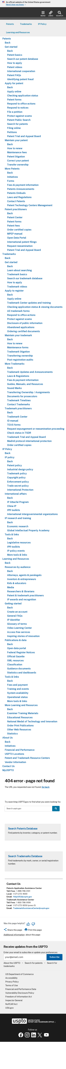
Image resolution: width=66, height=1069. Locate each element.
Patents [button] (10, 24)
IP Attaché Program (18, 502)
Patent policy (14, 465)
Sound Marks (14, 388)
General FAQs (14, 615)
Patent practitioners (16, 209)
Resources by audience (17, 567)
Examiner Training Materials (22, 713)
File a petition (14, 111)
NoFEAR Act (11, 1004)
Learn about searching (19, 270)
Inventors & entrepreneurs (21, 579)
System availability (17, 693)
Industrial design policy (20, 469)
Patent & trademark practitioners (25, 595)
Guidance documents (19, 668)
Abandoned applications (20, 327)
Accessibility (11, 978)
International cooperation (21, 71)
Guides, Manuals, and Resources (25, 384)
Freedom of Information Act (18, 996)
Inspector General (13, 1000)
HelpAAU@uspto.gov (22, 897)
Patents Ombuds (16, 193)
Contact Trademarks (18, 404)
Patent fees (13, 225)
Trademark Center (17, 416)
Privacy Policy (12, 982)
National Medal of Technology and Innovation (32, 721)
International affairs (16, 493)
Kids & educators (16, 583)
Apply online (14, 91)
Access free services (18, 632)
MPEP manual (14, 233)
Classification (14, 664)
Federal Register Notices (21, 652)
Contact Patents (16, 201)
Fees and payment (17, 684)
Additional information (14, 935)
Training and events (18, 689)
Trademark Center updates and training (29, 302)
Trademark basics (17, 274)
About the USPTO (12, 963)
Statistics (12, 733)
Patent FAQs (14, 75)
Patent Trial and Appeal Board (24, 136)
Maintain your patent (16, 140)
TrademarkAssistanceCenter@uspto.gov (31, 908)
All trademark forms (18, 311)
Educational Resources (20, 717)
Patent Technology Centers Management (29, 205)
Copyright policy (16, 477)
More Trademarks (14, 363)
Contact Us (8, 766)
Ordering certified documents (23, 331)
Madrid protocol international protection (29, 441)
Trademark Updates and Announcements (30, 372)
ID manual (12, 420)
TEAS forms (14, 424)
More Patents (12, 168)
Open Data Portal (16, 237)
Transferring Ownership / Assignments (28, 392)
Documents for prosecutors (22, 396)
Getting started (13, 603)
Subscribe (54, 957)
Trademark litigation (18, 351)
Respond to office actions (21, 103)
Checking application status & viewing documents (34, 307)
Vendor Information (15, 762)
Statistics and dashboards (21, 672)
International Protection (20, 489)
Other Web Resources (19, 729)
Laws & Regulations (18, 376)
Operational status (17, 697)
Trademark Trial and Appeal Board (26, 437)
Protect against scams (19, 116)
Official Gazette (16, 656)
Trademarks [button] (26, 24)
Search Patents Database (22, 828)
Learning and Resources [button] (18, 32)
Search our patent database (22, 59)
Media (10, 587)
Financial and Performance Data (20, 989)
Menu (43, 14)
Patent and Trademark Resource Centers (27, 758)
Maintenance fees (17, 152)
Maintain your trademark (18, 335)
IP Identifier (13, 619)
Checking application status (22, 95)
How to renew (14, 148)
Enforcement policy (18, 481)
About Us (7, 737)
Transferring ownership (20, 355)
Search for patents (17, 124)
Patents (6, 38)
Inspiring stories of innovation (23, 636)
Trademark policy (17, 473)
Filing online (14, 128)
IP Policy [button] (42, 24)
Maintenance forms (17, 347)
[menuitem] (10, 24)
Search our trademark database (24, 278)
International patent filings (22, 242)
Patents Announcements (20, 189)
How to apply (14, 63)
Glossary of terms (17, 623)
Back (7, 42)
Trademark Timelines (19, 400)
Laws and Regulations (19, 197)
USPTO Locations (14, 754)
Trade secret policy (18, 485)
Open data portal (16, 648)
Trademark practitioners (18, 408)
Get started (11, 46)
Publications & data (15, 640)
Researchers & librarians (20, 591)
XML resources (15, 660)
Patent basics (14, 55)
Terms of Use (11, 985)
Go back (46, 787)
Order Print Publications (20, 725)
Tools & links (12, 534)
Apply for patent (14, 83)
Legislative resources (19, 542)
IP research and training (18, 518)
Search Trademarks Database (25, 856)
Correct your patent (18, 160)
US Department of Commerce (19, 974)
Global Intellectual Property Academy (28, 530)
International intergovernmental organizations (32, 514)
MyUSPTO (8, 770)
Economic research (17, 526)
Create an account (17, 611)
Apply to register (14, 290)
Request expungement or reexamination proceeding (35, 428)
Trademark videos (17, 286)
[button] (13, 930)
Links (50, 14)
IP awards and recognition (21, 599)
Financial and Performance (19, 749)
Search (59, 14)
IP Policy (7, 449)
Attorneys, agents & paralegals (24, 575)
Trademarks (9, 254)
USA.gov (9, 1008)
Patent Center (14, 217)
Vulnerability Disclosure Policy (19, 993)
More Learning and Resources (21, 705)
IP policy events (16, 550)
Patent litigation (16, 156)
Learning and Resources (15, 558)
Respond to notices (17, 107)
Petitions (12, 132)
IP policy (9, 457)
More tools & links (17, 554)
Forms (10, 181)
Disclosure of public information (24, 323)
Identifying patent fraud (20, 79)
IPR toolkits (13, 510)
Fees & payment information (22, 185)
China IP (11, 506)
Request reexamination (20, 246)
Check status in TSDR (19, 432)
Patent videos (14, 67)
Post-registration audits (20, 359)
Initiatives (12, 177)
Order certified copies (19, 229)
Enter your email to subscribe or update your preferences (30, 952)
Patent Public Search (18, 120)
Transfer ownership (18, 164)
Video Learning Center (19, 628)
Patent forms (14, 99)
